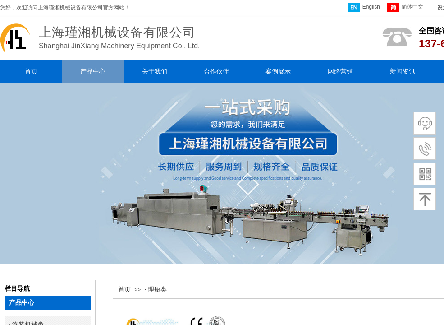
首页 (124, 289)
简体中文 (405, 7)
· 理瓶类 (156, 289)
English (364, 7)
